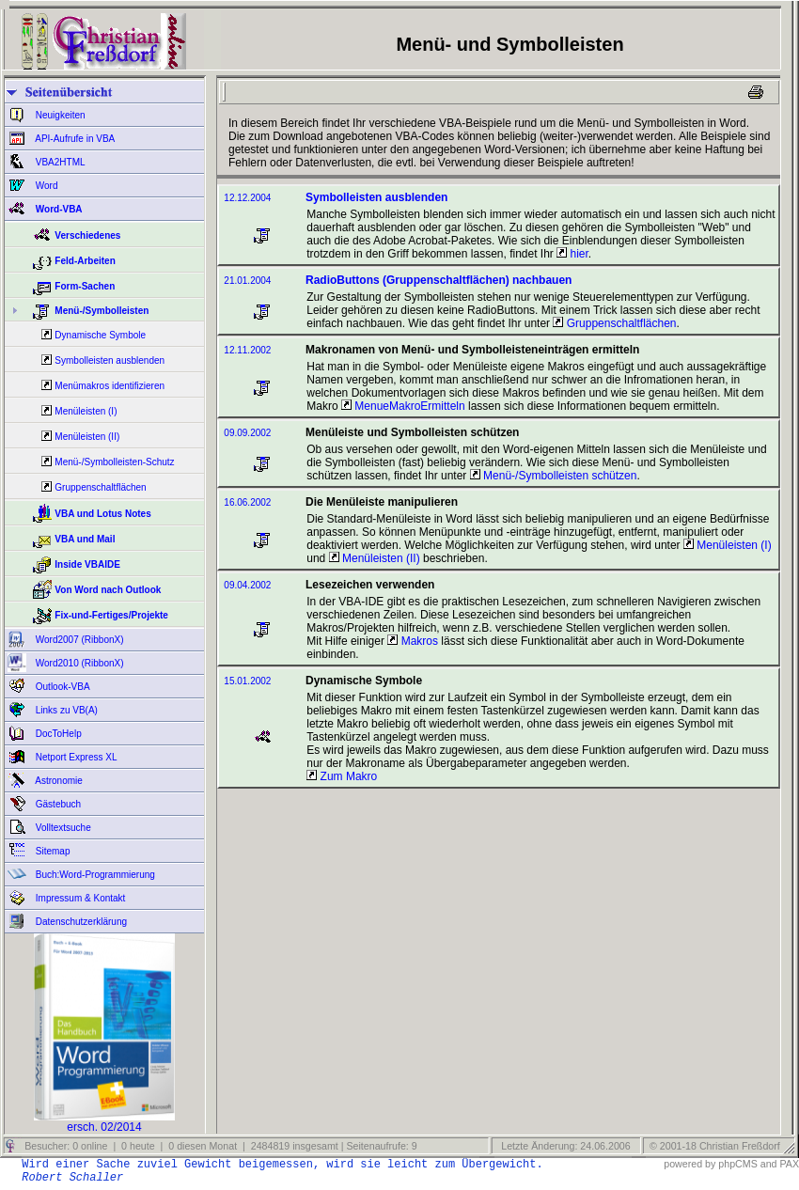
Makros (412, 641)
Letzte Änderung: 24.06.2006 (564, 1145)
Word (45, 185)
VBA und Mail (85, 539)
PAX (789, 1163)
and (769, 1163)
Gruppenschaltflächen (100, 487)
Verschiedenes (87, 235)
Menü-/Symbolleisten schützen (553, 475)
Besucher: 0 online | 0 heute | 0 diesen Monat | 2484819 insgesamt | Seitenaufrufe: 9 (219, 1145)
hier (572, 253)
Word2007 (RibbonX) (78, 639)
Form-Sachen (85, 286)
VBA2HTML (59, 162)
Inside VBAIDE (87, 564)
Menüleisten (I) (86, 411)
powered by (689, 1163)
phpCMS (737, 1163)
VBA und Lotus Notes (102, 514)
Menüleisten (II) (87, 436)
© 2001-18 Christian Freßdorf (715, 1145)
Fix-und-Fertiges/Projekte (111, 615)
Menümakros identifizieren (109, 386)
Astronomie (58, 780)
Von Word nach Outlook (108, 590)
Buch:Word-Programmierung (94, 874)
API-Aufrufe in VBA (74, 138)
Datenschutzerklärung (80, 921)
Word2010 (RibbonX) (78, 663)
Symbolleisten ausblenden (109, 360)
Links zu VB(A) (65, 710)
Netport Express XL (75, 757)
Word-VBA (58, 209)
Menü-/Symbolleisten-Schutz (114, 462)
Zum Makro (341, 776)
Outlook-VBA (61, 686)
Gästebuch (57, 804)
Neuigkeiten (59, 115)
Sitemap (51, 851)
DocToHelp (57, 733)
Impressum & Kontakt (79, 898)
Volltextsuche (62, 827)
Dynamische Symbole (100, 335)
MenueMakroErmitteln (403, 406)
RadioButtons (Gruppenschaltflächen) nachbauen (439, 280)
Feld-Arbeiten (85, 261)
